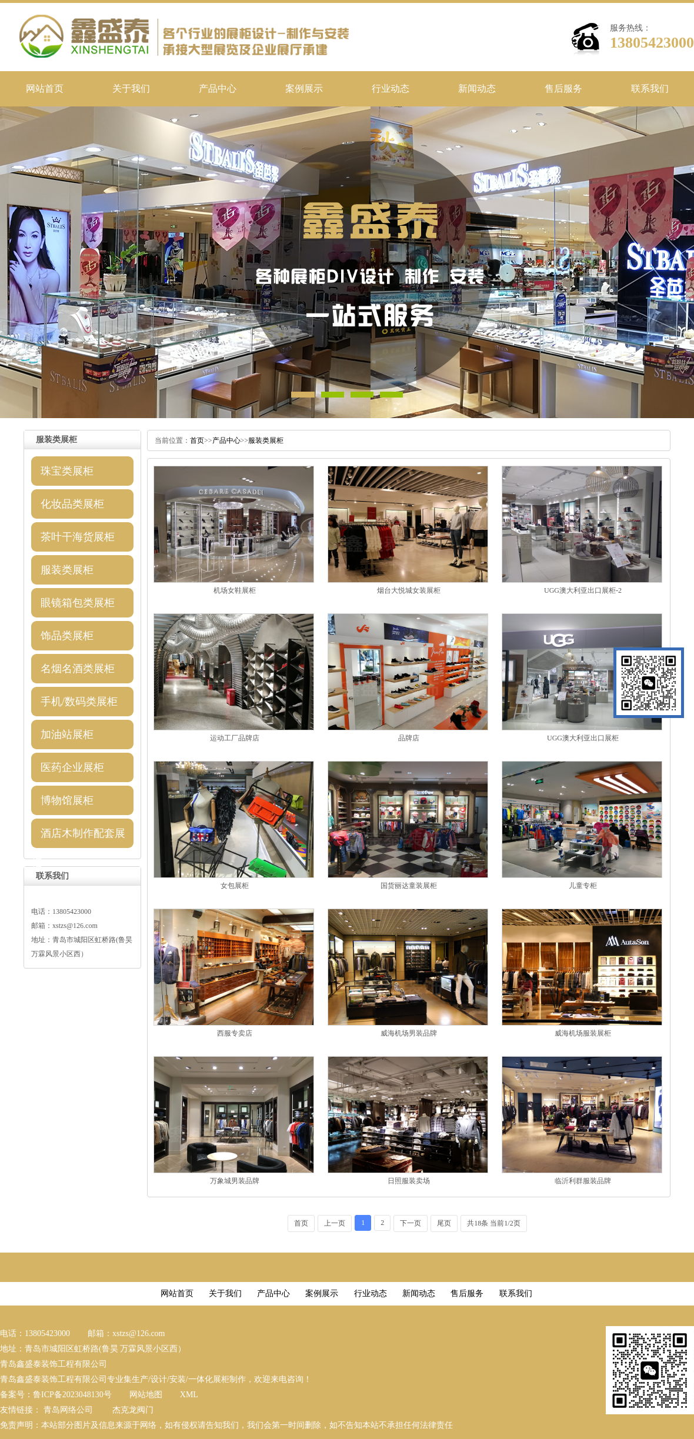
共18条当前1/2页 (493, 1223)
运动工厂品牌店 (234, 738)
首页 (197, 440)
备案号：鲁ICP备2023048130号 (56, 1394)
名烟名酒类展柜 (78, 669)
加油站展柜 (67, 734)
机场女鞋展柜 (234, 590)
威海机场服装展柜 (583, 1033)
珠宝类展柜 (67, 471)
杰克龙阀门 (133, 1409)
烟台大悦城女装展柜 (409, 590)
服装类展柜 (67, 570)
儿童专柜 (583, 886)
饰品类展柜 (67, 636)
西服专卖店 (234, 1033)
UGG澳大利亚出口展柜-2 (583, 590)
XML (189, 1394)
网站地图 (145, 1394)
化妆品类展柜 (72, 504)
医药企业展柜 (72, 767)
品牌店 (408, 738)
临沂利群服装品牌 (583, 1181)
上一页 (334, 1223)
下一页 (410, 1223)
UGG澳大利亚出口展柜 (583, 738)
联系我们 (650, 89)
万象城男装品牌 (234, 1181)
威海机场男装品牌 (409, 1033)
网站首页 (45, 89)
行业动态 (390, 89)
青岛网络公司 (68, 1409)
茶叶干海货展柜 (78, 537)
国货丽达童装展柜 (409, 886)
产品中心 (217, 89)
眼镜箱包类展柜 (78, 603)
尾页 (444, 1223)
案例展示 (304, 89)
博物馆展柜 (67, 800)
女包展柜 (235, 886)
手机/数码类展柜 (79, 701)
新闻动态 (477, 89)
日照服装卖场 (409, 1181)
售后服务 (563, 89)
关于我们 (131, 89)
